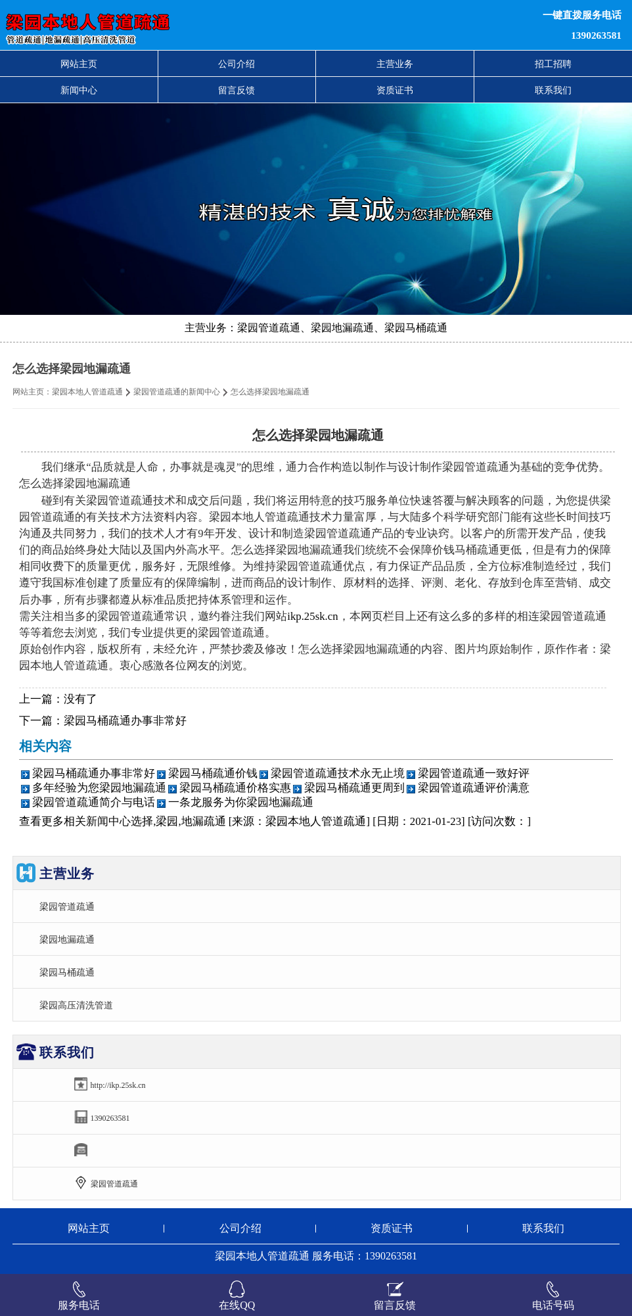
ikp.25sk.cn (312, 616)
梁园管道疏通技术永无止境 (338, 773)
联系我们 (553, 90)
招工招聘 (553, 64)
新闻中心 (78, 90)
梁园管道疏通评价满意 (474, 788)
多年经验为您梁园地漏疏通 (99, 788)
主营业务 (394, 64)
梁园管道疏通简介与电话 (93, 802)
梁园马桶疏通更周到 (354, 788)
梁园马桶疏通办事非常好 (125, 721)
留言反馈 (236, 90)
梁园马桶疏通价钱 (213, 773)
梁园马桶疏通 (67, 972)
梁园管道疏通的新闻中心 (176, 391)
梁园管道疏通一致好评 (474, 773)
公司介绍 (236, 64)
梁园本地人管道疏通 (87, 391)
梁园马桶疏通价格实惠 (235, 788)
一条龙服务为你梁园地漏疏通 (240, 802)
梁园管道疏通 (67, 906)
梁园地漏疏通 (67, 939)
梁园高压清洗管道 (76, 1005)
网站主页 (78, 64)
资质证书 (394, 90)
